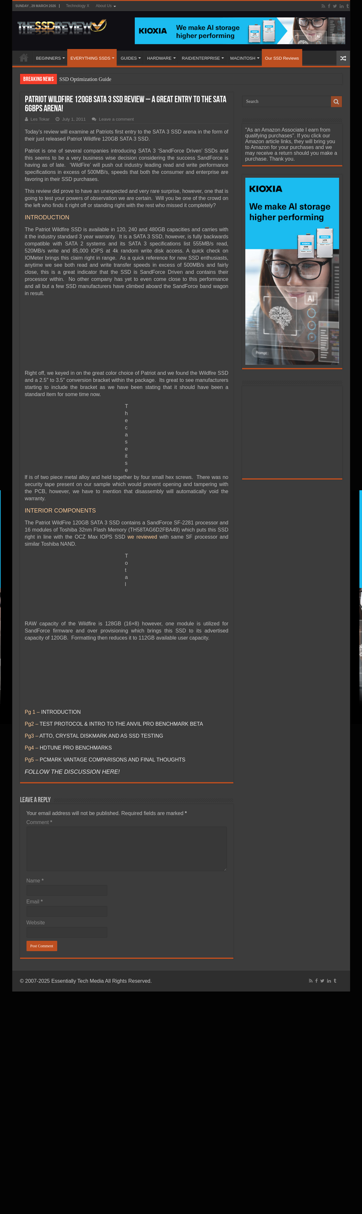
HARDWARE (159, 58)
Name (35, 880)
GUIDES (129, 58)
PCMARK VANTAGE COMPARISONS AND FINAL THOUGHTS (113, 759)
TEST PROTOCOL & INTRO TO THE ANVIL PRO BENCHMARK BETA (121, 724)
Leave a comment (116, 119)
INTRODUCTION (61, 712)
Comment (39, 822)
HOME (24, 57)
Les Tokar (40, 119)
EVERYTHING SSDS (90, 58)
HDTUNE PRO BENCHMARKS (76, 748)
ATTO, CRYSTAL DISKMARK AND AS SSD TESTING (101, 736)
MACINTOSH (242, 58)
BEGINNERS (48, 58)
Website (36, 922)
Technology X (77, 6)
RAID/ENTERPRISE (201, 58)
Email (35, 901)
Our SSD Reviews (282, 58)
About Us (104, 6)
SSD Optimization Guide (85, 79)
